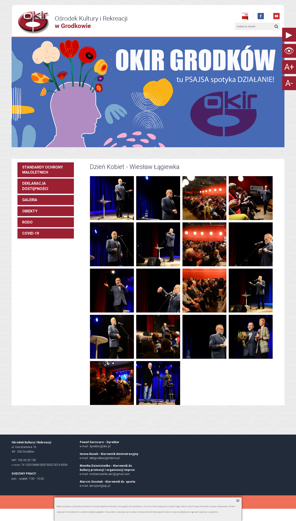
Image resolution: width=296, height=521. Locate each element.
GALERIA (29, 200)
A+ (289, 67)
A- (289, 83)
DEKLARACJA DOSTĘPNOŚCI (35, 186)
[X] (237, 500)
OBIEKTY (29, 211)
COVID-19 (30, 233)
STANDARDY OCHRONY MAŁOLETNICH (42, 170)
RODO (27, 222)
